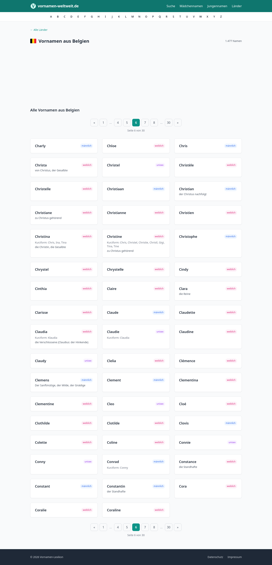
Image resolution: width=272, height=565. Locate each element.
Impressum (235, 557)
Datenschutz (215, 557)
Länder (237, 6)
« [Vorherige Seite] (94, 123)
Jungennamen (217, 6)
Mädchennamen (191, 6)
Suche (171, 6)
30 (168, 123)
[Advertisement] (136, 76)
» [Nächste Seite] (177, 123)
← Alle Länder (38, 30)
